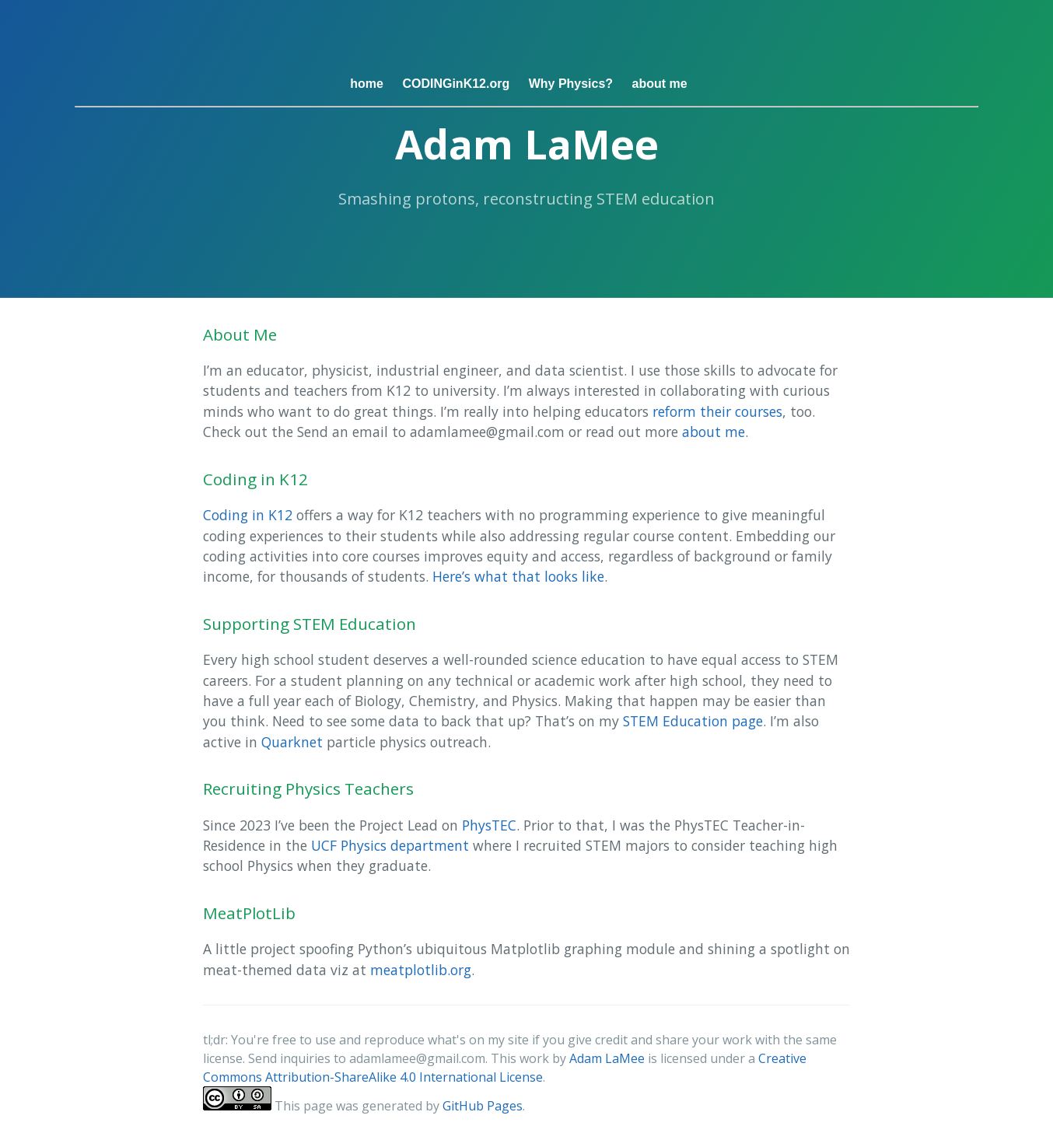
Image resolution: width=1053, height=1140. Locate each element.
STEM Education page (693, 721)
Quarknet (292, 742)
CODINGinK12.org (455, 83)
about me (659, 83)
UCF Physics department (390, 845)
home (366, 83)
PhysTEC (489, 825)
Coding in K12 (247, 514)
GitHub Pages (483, 1105)
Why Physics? (571, 83)
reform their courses (717, 411)
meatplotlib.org (420, 969)
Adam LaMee (607, 1058)
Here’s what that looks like (518, 576)
